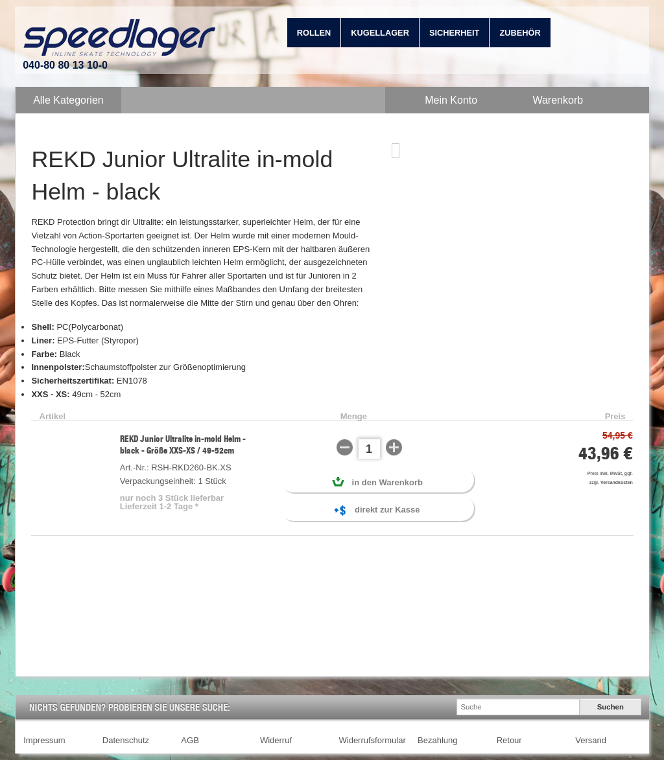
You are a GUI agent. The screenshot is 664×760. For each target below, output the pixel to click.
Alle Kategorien (68, 100)
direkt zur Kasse (377, 510)
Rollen (314, 33)
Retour (509, 740)
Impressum (44, 740)
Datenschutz (125, 740)
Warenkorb (557, 100)
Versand (590, 740)
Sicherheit (454, 33)
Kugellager (380, 33)
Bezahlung (437, 740)
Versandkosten (616, 482)
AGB (189, 740)
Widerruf (276, 740)
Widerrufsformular (372, 740)
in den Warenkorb (377, 482)
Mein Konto (451, 100)
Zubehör (519, 33)
